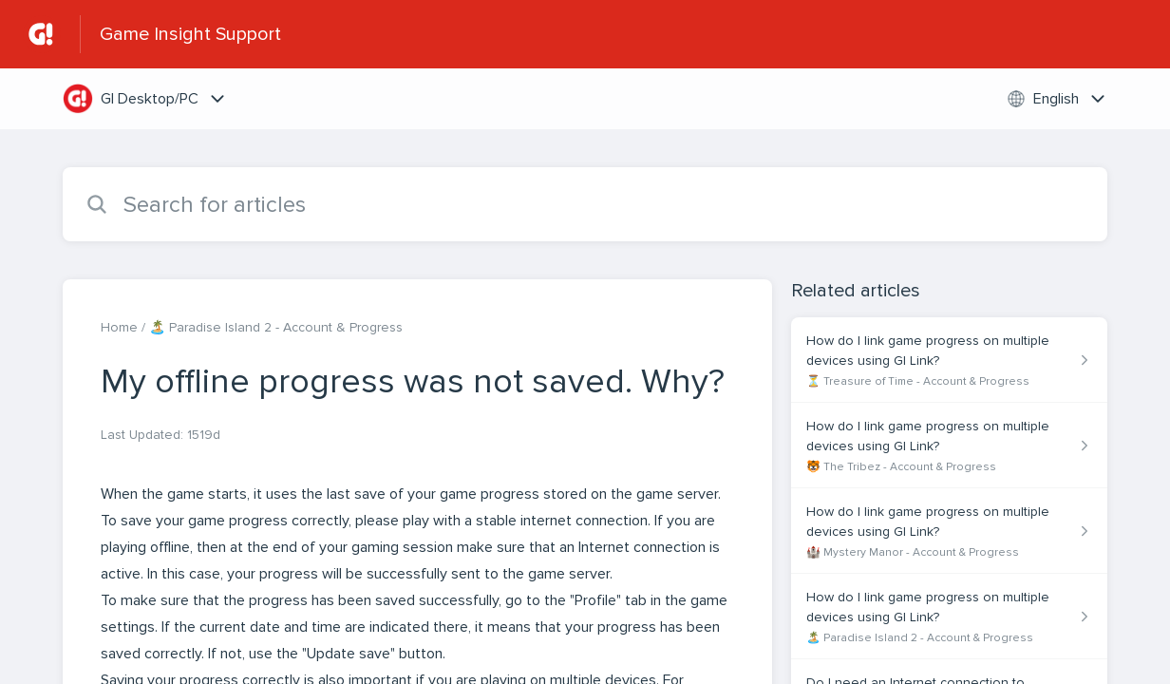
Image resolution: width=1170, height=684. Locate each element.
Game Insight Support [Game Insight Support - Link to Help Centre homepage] (190, 34)
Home (119, 327)
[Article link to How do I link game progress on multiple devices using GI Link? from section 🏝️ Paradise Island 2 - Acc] (949, 616)
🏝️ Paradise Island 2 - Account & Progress (276, 327)
